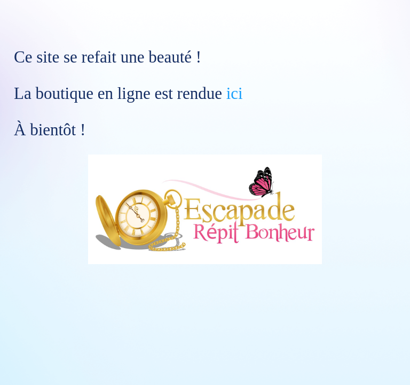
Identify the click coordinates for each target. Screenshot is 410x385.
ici (234, 93)
